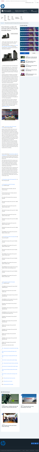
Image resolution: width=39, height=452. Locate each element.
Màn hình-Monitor (13, 18)
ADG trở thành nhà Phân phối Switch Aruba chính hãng (9, 426)
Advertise (26, 450)
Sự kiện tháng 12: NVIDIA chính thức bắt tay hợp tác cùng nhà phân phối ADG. (10, 407)
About (23, 450)
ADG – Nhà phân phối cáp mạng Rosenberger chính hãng (27, 407)
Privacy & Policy (32, 450)
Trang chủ (2, 18)
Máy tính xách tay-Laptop (5, 18)
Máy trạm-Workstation (17, 18)
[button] (35, 1)
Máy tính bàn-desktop (9, 18)
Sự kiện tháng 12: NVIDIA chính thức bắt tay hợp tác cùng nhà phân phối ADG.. (31, 58)
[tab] (24, 53)
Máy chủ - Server (22, 18)
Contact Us (37, 450)
